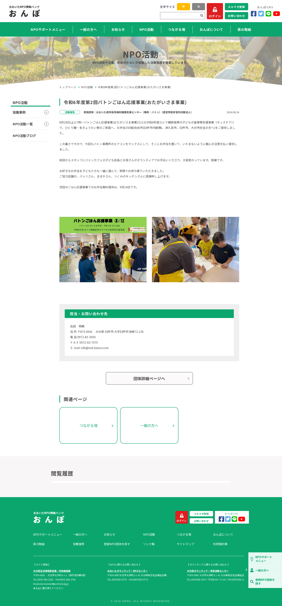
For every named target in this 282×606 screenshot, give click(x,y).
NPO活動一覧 (23, 123)
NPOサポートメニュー (48, 29)
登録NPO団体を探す (117, 544)
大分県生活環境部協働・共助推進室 (51, 571)
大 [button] (198, 6)
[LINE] (268, 13)
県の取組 (244, 29)
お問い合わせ (236, 16)
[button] (246, 570)
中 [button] (183, 6)
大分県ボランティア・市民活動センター (208, 571)
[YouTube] (276, 13)
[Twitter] (261, 13)
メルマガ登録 (236, 7)
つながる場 (176, 29)
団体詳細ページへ (149, 378)
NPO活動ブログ (24, 135)
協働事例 (19, 112)
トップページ (67, 87)
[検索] (202, 15)
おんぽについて (211, 29)
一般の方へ (88, 29)
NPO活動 (146, 29)
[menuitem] (51, 534)
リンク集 (149, 544)
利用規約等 (220, 544)
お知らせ (118, 29)
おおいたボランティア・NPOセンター (127, 571)
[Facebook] (253, 13)
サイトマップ (185, 544)
